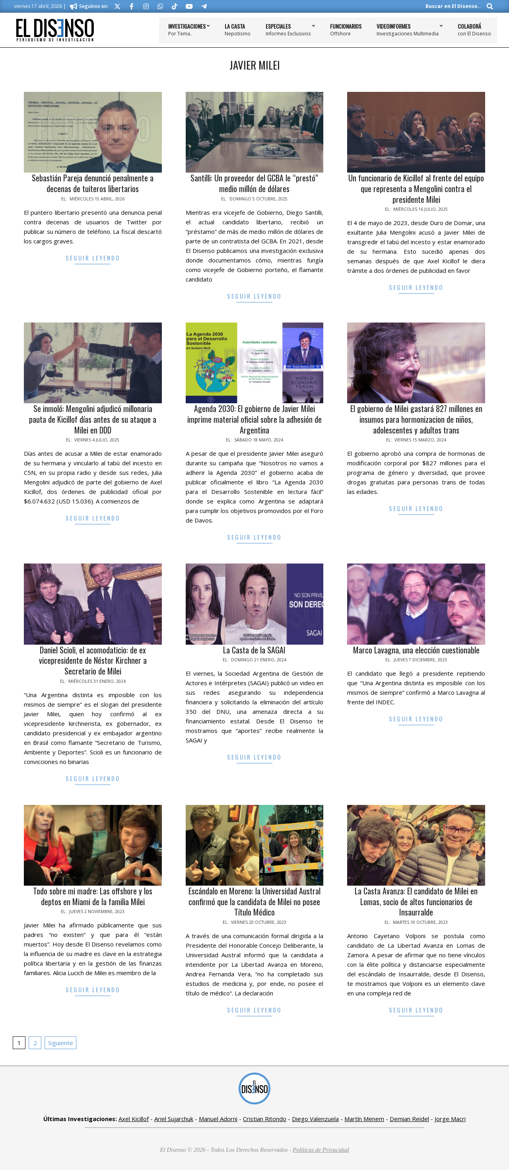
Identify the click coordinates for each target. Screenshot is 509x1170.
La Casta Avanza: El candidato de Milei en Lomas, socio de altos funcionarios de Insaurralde (416, 901)
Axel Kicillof (134, 1119)
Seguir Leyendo (93, 257)
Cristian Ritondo (264, 1119)
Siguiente (60, 1043)
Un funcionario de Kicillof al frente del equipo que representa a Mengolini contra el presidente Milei (416, 188)
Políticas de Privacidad (321, 1150)
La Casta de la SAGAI (254, 650)
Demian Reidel (409, 1119)
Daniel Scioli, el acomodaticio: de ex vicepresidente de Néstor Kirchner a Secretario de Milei (93, 660)
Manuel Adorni (218, 1119)
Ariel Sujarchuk (173, 1119)
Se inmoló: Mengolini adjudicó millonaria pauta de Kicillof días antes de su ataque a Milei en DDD (92, 418)
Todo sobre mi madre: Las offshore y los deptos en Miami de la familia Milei (92, 896)
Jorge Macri (450, 1119)
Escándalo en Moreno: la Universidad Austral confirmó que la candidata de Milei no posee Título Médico (254, 901)
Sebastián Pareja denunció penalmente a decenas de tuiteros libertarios (92, 183)
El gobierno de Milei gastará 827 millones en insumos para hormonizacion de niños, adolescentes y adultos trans (416, 418)
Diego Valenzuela (315, 1119)
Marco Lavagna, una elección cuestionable (416, 650)
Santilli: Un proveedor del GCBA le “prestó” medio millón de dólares (254, 183)
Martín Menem (364, 1119)
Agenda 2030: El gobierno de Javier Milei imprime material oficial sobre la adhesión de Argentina (254, 418)
